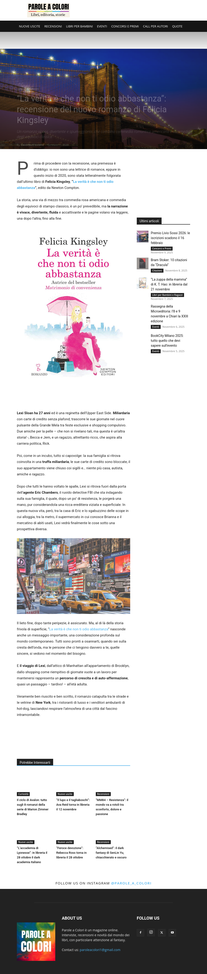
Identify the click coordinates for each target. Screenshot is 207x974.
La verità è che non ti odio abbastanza (78, 629)
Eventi (155, 326)
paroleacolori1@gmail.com (100, 950)
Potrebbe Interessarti (35, 762)
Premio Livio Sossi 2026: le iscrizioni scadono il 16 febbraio (170, 238)
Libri (20, 88)
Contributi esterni (32, 145)
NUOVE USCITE (29, 26)
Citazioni (157, 270)
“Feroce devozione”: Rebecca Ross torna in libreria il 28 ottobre (71, 852)
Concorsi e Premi (161, 248)
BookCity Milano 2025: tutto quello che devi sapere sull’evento (167, 340)
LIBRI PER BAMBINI (79, 26)
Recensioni (33, 88)
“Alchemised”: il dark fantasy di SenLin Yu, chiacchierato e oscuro (111, 852)
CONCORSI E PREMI (125, 26)
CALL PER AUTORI (155, 26)
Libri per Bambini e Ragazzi (167, 295)
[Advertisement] (135, 10)
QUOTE (177, 26)
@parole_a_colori (131, 883)
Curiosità (23, 794)
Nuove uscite (65, 794)
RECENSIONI (53, 26)
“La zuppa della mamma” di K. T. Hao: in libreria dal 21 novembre (169, 284)
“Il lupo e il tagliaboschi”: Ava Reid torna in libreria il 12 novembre (73, 804)
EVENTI (102, 26)
